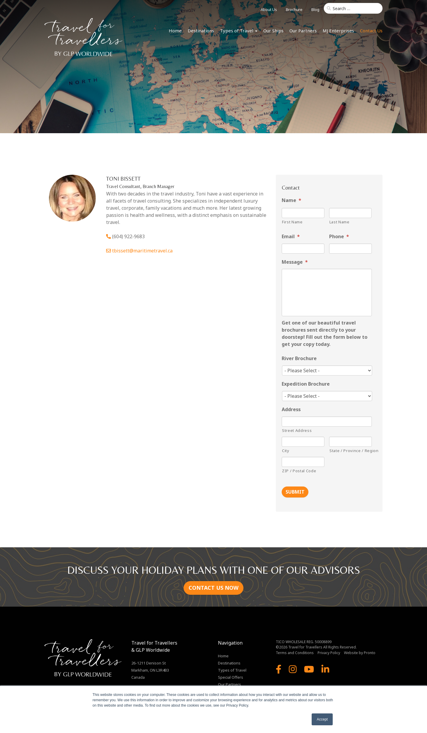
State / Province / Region (350, 450)
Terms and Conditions (295, 652)
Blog (315, 9)
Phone (339, 236)
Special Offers (230, 676)
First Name (292, 222)
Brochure (294, 9)
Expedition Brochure (306, 384)
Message (295, 262)
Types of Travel (238, 31)
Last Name (339, 222)
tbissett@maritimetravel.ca (142, 250)
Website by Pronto (359, 652)
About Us (269, 9)
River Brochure (299, 358)
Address (291, 409)
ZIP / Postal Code (299, 470)
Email (291, 236)
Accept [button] (322, 719)
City (285, 450)
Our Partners (303, 31)
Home (175, 31)
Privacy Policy (329, 652)
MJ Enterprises (338, 31)
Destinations (201, 31)
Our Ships (273, 31)
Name (291, 200)
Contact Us (371, 31)
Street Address (297, 430)
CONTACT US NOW (213, 587)
